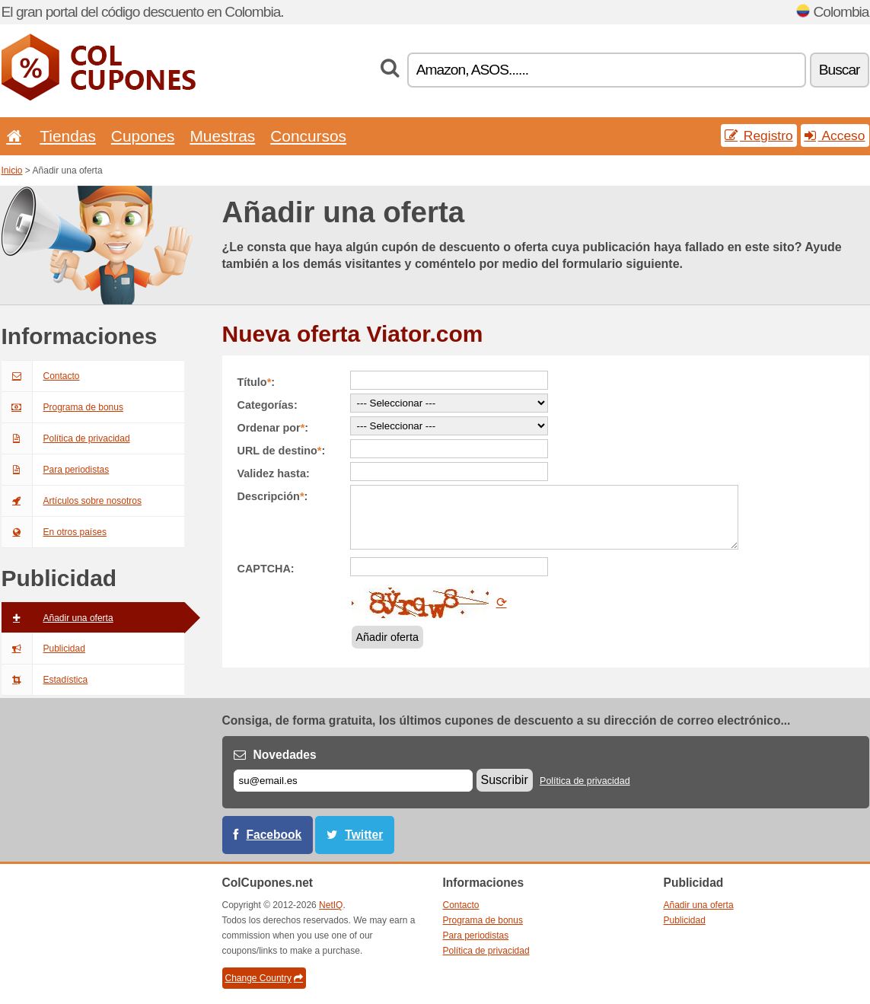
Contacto (41, 376)
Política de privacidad (66, 438)
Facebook (274, 834)
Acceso (835, 135)
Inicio (12, 170)
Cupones (143, 136)
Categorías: (267, 405)
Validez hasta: (273, 473)
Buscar (839, 70)
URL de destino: (281, 451)
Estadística (45, 680)
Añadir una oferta (57, 618)
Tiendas (68, 136)
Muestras (222, 136)
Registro (759, 135)
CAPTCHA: (266, 569)
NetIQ (331, 905)
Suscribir (504, 779)
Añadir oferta (387, 637)
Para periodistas (56, 469)
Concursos (308, 136)
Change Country (264, 978)
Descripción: (272, 496)
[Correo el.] (353, 781)
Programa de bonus (62, 407)
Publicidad (43, 648)
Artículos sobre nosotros (72, 501)
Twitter (364, 834)
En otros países (54, 532)
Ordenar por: (273, 428)
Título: (256, 382)
